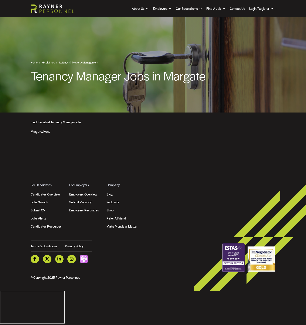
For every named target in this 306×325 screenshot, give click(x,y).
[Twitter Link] (47, 259)
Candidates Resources (46, 226)
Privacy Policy (74, 246)
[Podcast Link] (84, 258)
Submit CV (38, 210)
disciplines (48, 62)
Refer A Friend (116, 218)
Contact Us (237, 8)
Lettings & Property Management (78, 62)
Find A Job (213, 8)
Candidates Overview (45, 194)
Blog (109, 194)
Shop (110, 210)
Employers (160, 8)
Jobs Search (39, 202)
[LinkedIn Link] (59, 259)
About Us (138, 8)
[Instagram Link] (71, 259)
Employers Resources (84, 210)
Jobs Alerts (38, 218)
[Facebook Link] (35, 259)
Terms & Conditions (44, 246)
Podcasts (112, 202)
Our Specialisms (187, 8)
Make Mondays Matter (121, 226)
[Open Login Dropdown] (261, 8)
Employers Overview (83, 194)
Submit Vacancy (80, 202)
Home (34, 62)
